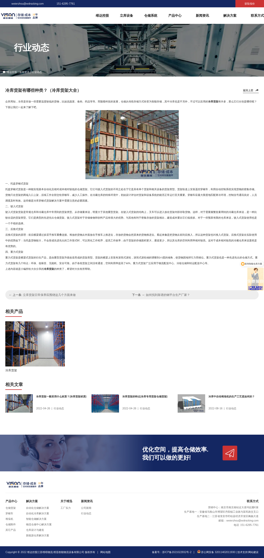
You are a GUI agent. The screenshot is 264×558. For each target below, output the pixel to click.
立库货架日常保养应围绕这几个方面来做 (49, 295)
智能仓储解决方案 (36, 519)
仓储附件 (11, 524)
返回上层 (248, 90)
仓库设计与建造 (35, 530)
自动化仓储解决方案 (37, 508)
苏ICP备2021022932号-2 (176, 552)
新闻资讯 (202, 15)
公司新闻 (86, 508)
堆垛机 (9, 519)
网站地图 (105, 552)
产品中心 (175, 15)
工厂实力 (65, 508)
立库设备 (126, 15)
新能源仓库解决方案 (37, 535)
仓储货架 (11, 508)
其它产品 (11, 530)
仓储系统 (150, 15)
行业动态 (37, 72)
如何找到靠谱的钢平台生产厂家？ (168, 295)
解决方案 (229, 15)
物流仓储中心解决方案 (39, 524)
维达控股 (102, 15)
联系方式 (257, 15)
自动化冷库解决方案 (37, 513)
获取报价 (250, 3)
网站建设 (253, 552)
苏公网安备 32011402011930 (216, 552)
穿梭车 (9, 513)
